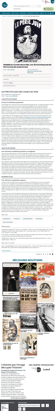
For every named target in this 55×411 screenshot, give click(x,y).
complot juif (17, 218)
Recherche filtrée (33, 13)
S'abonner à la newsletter (49, 9)
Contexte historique (9, 99)
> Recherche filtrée (16, 8)
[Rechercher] (25, 6)
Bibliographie (6, 226)
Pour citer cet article (8, 243)
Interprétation (7, 177)
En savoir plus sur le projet (18, 398)
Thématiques (6, 13)
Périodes (23, 13)
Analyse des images (8, 148)
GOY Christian (10, 69)
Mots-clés (15, 13)
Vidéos (42, 13)
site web (31, 72)
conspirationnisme (27, 218)
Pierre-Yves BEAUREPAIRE (12, 96)
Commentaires (6, 251)
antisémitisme (6, 218)
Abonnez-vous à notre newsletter (29, 405)
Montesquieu (39, 218)
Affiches (11, 83)
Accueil (4, 16)
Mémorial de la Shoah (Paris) (35, 71)
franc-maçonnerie (7, 222)
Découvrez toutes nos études (14, 16)
